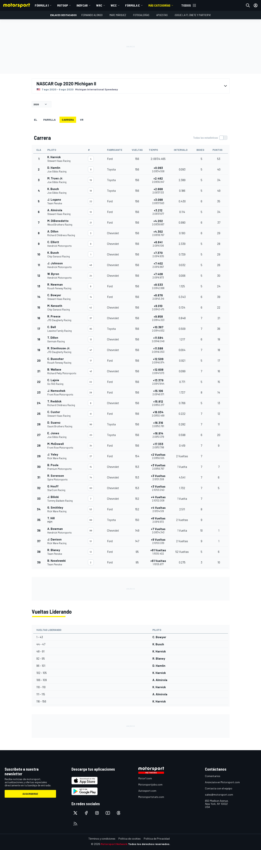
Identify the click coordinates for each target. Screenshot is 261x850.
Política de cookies (129, 838)
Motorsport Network (114, 844)
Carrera (68, 119)
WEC (114, 5)
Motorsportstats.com (151, 796)
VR (81, 119)
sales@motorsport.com (219, 794)
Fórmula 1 (42, 5)
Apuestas (162, 15)
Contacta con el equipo (218, 788)
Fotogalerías (141, 15)
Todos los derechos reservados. (149, 844)
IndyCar (82, 5)
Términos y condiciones (101, 838)
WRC (99, 5)
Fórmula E (132, 5)
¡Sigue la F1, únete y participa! (193, 15)
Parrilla (49, 119)
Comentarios (212, 776)
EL (35, 119)
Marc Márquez (118, 15)
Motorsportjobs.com (150, 784)
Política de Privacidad (157, 838)
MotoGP (62, 5)
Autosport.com (147, 790)
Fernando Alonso (92, 15)
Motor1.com (145, 778)
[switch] (210, 138)
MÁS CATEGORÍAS (159, 5)
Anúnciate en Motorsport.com (222, 782)
